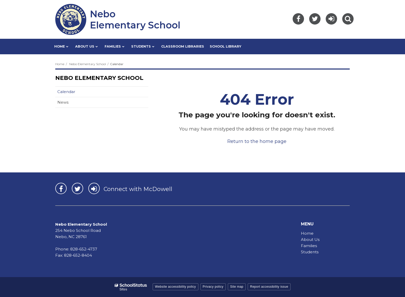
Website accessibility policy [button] (175, 286)
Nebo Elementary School (87, 64)
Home (59, 64)
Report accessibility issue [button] (269, 286)
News (62, 102)
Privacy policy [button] (213, 286)
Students (309, 251)
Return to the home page (256, 141)
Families (309, 245)
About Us (310, 239)
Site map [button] (236, 286)
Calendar (66, 91)
